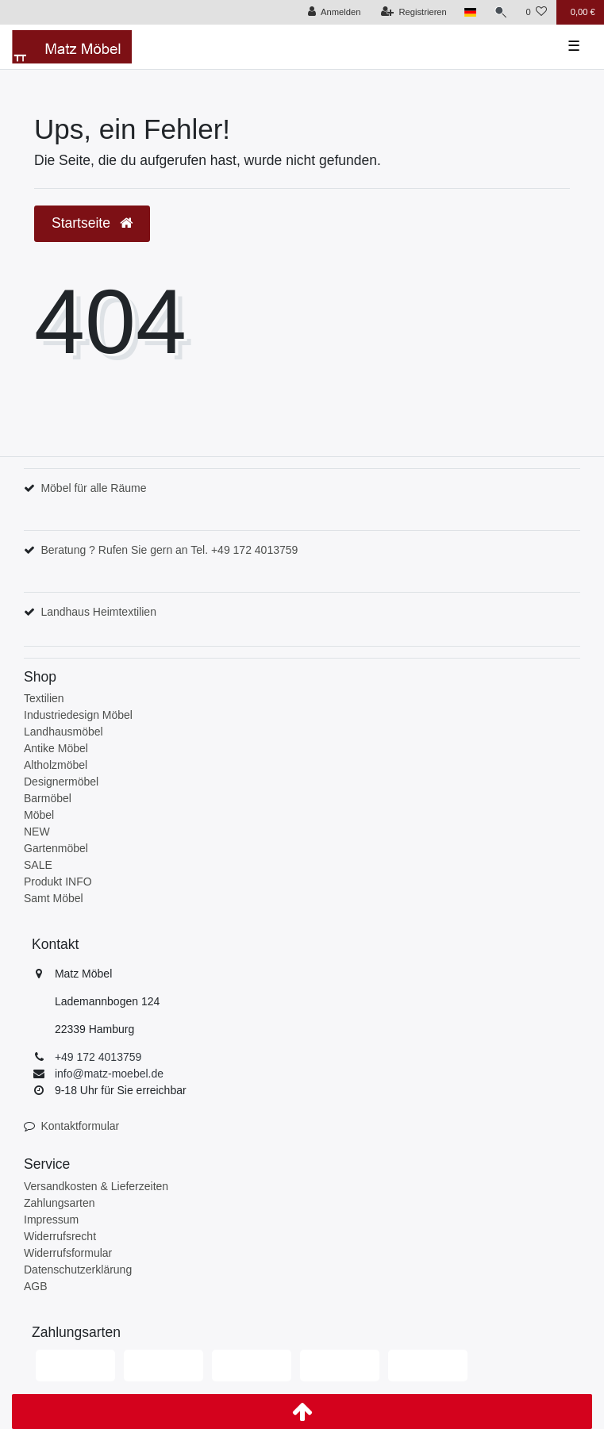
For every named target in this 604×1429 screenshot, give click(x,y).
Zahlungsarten (59, 1203)
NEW (37, 831)
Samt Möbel (53, 898)
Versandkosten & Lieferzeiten (96, 1186)
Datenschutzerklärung (78, 1269)
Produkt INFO (58, 881)
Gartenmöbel (56, 848)
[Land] (470, 12)
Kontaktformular (79, 1126)
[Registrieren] (414, 12)
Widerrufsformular (68, 1253)
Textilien (44, 698)
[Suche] (501, 12)
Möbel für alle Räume (93, 488)
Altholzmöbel (55, 765)
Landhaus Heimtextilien (98, 611)
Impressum (51, 1219)
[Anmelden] (334, 12)
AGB (36, 1286)
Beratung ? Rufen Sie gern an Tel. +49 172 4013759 (169, 550)
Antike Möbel (56, 748)
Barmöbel (47, 798)
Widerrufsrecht (60, 1236)
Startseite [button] (92, 223)
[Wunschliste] (536, 12)
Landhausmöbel (63, 731)
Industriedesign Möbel (78, 715)
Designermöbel (61, 781)
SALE (38, 865)
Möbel (39, 815)
